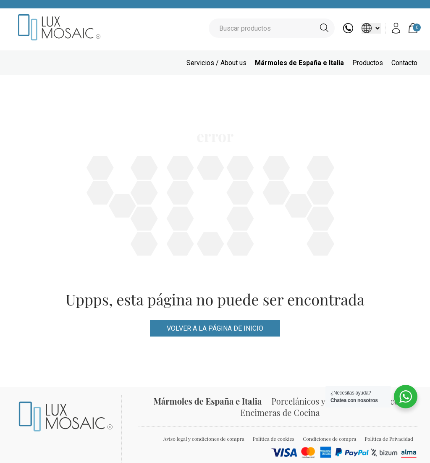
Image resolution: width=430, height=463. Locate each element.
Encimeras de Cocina (280, 412)
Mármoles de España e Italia (299, 63)
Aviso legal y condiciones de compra (203, 438)
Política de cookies (273, 438)
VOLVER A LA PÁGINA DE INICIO (215, 328)
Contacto (404, 63)
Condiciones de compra (329, 438)
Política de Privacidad (388, 438)
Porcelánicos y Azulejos (314, 401)
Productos (367, 63)
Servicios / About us (216, 63)
